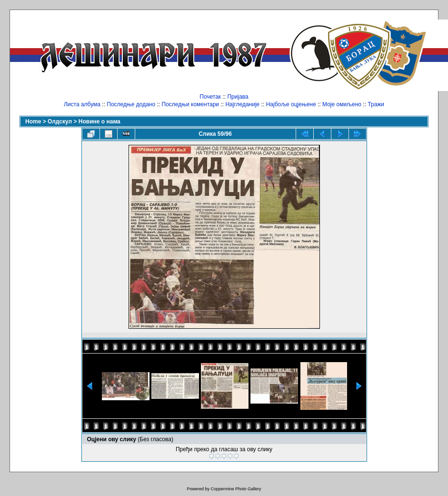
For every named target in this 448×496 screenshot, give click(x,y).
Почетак (210, 96)
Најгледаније (242, 104)
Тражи (376, 104)
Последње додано (131, 104)
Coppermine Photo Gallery (235, 488)
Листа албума (82, 104)
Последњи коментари (190, 104)
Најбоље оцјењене (291, 104)
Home (33, 121)
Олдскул (60, 121)
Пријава (237, 96)
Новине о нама (99, 121)
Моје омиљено (341, 104)
